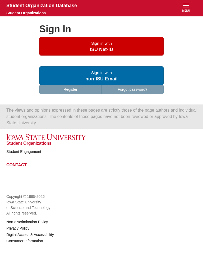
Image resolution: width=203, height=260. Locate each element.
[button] (101, 46)
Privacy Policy (17, 228)
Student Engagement (23, 151)
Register (70, 89)
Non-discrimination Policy (27, 222)
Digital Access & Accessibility (30, 234)
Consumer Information (24, 241)
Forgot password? (132, 89)
